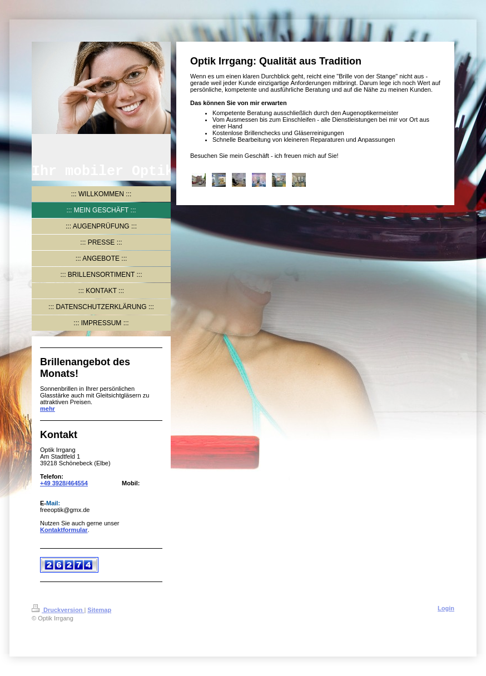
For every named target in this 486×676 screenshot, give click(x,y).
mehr (47, 408)
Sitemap (99, 610)
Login (446, 608)
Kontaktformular (64, 529)
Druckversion (58, 610)
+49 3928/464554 (64, 483)
